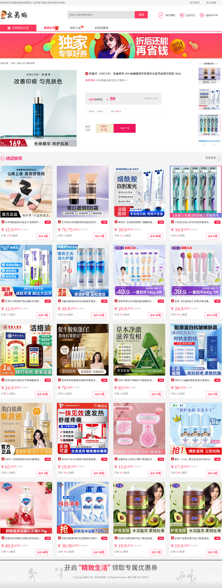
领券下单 (125, 128)
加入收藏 (211, 2)
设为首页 (195, 2)
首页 (13, 63)
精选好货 (49, 27)
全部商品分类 (18, 27)
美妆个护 (21, 63)
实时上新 (75, 27)
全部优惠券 (101, 27)
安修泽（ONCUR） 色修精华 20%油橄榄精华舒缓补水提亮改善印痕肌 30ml (135, 73)
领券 (43, 236)
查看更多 (213, 159)
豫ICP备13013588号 (138, 577)
